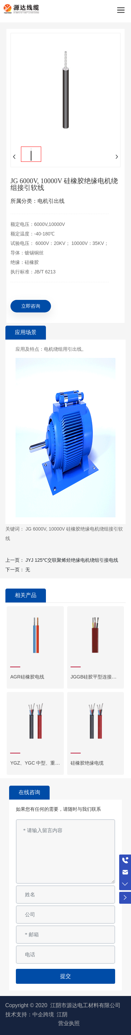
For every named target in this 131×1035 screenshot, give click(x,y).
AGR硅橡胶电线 (27, 676)
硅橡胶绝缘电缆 (87, 763)
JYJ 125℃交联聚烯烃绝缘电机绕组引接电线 (71, 560)
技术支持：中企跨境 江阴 (36, 1014)
